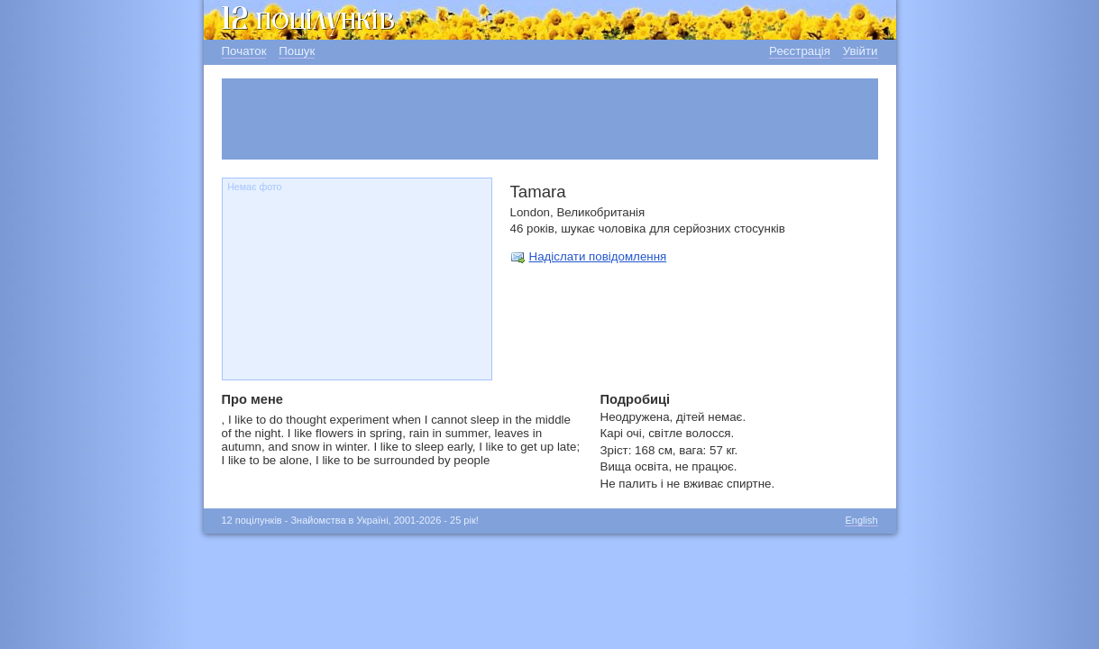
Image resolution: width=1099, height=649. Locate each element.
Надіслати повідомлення (598, 256)
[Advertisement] (550, 119)
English (861, 520)
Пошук (297, 51)
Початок (244, 51)
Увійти (860, 51)
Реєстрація (799, 51)
